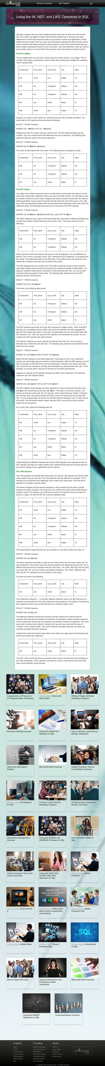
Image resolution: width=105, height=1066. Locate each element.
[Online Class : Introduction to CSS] (20, 813)
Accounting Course (38, 1049)
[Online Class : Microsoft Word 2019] (53, 706)
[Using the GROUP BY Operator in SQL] (53, 742)
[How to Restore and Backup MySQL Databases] (85, 742)
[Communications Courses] (68, 1026)
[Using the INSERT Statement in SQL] (37, 1026)
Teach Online (56, 1049)
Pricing (15, 1049)
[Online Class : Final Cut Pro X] (20, 919)
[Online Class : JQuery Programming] (53, 955)
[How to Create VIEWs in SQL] (85, 848)
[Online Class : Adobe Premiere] (85, 884)
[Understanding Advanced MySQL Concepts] (85, 813)
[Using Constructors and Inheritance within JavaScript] (53, 990)
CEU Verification (18, 1056)
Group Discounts (18, 1054)
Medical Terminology (39, 1047)
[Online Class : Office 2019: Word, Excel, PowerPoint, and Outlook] (53, 919)
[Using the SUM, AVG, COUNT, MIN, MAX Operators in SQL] (53, 884)
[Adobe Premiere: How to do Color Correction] (20, 884)
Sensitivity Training (38, 1059)
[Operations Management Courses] (20, 848)
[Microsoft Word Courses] (53, 777)
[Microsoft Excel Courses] (85, 990)
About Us (55, 1047)
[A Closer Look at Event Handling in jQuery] (53, 813)
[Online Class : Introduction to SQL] (85, 955)
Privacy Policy (56, 1056)
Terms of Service (57, 1054)
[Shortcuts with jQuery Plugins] (20, 777)
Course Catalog (18, 1051)
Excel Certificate (38, 1061)
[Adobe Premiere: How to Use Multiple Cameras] (85, 777)
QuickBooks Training (39, 1054)
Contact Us (55, 1051)
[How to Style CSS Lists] (20, 990)
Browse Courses (44, 3)
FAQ (14, 1061)
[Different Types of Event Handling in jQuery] (85, 706)
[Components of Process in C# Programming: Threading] (20, 706)
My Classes (64, 3)
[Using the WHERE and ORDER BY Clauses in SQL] (53, 848)
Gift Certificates (18, 1059)
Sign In (15, 1047)
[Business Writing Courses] (20, 742)
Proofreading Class (39, 1056)
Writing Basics (37, 1051)
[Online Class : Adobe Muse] (20, 955)
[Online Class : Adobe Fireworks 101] (85, 919)
